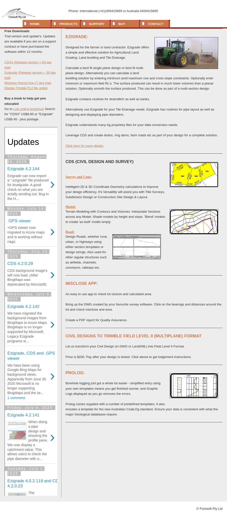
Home (35, 24)
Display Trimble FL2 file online (26, 88)
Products (69, 24)
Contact (156, 24)
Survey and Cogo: (78, 177)
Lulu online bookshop (28, 109)
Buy (122, 24)
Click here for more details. (84, 146)
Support (97, 24)
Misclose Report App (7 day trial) (27, 83)
